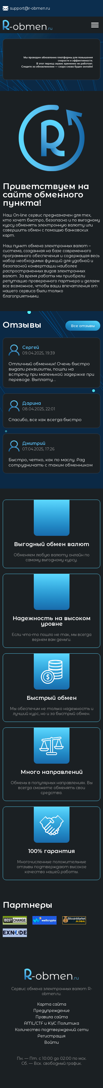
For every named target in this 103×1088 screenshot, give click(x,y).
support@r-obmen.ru (30, 8)
